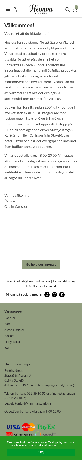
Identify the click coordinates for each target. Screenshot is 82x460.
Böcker (9, 336)
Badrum (9, 318)
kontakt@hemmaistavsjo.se (32, 281)
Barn (7, 324)
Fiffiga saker (12, 342)
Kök (6, 348)
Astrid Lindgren (14, 330)
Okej (41, 452)
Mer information (47, 445)
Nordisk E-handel (44, 286)
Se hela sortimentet (41, 264)
